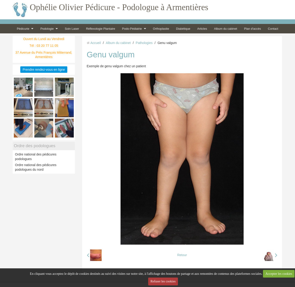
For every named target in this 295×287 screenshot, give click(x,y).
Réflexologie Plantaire (100, 28)
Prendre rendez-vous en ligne (44, 69)
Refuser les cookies (163, 281)
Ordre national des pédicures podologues (35, 156)
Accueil (95, 43)
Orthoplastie (161, 28)
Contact (273, 28)
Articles (202, 28)
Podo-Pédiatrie (132, 28)
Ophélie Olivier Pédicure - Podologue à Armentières (119, 7)
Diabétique (183, 28)
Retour (182, 255)
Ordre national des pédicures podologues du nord (35, 167)
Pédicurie (23, 28)
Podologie (47, 28)
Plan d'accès (252, 28)
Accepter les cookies (279, 273)
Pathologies (144, 43)
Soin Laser (72, 28)
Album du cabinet (225, 28)
